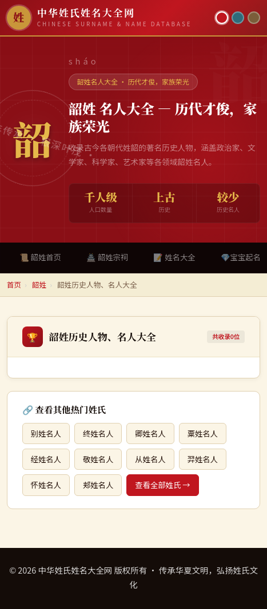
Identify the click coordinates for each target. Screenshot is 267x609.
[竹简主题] (254, 17)
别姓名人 (46, 433)
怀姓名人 (46, 484)
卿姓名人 (150, 433)
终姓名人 (98, 433)
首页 (14, 284)
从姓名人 (150, 459)
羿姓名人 (203, 459)
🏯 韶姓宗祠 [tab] (107, 257)
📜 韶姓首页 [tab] (40, 257)
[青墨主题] (238, 17)
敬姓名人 (98, 459)
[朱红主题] (222, 17)
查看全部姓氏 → (162, 484)
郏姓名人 (98, 484)
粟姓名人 (203, 433)
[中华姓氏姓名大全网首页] (108, 18)
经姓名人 (46, 459)
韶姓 (39, 284)
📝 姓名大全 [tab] (174, 257)
